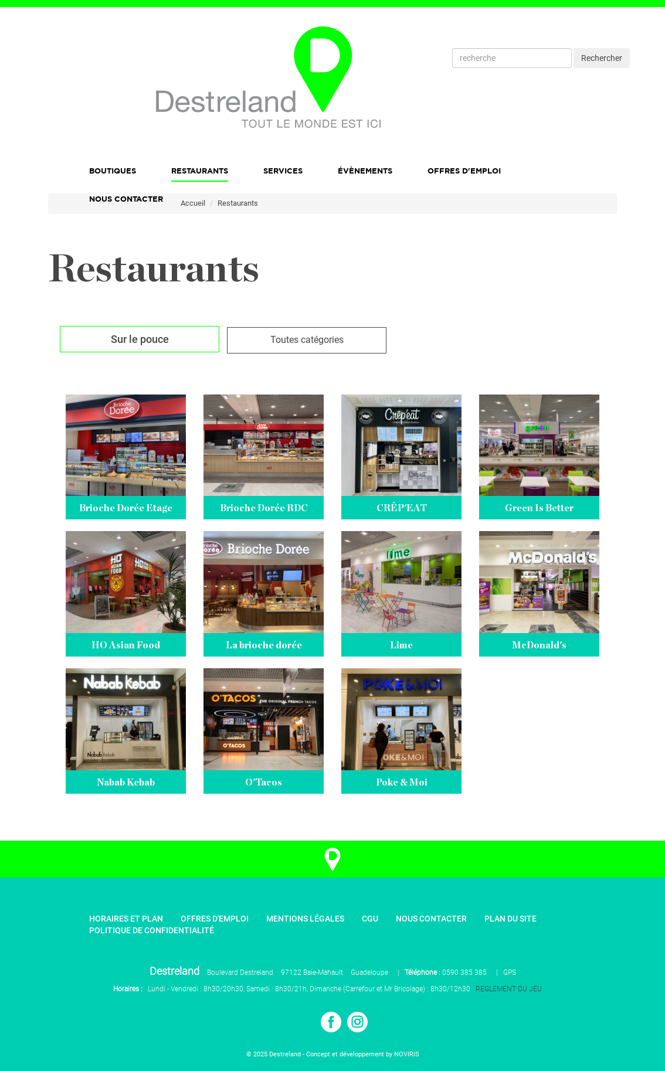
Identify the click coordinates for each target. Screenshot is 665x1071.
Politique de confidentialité (151, 930)
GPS (509, 972)
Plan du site (510, 918)
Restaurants (199, 170)
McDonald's (539, 645)
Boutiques (112, 170)
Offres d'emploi (464, 170)
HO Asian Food (125, 645)
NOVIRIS (406, 1054)
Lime (401, 645)
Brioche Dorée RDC (264, 508)
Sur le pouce (140, 339)
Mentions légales (305, 918)
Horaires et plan (126, 918)
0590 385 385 (464, 972)
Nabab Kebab (126, 782)
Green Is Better (539, 508)
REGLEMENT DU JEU (509, 989)
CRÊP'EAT (401, 508)
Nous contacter (431, 918)
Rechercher (601, 58)
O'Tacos (263, 782)
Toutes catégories (307, 339)
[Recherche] (512, 58)
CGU (370, 918)
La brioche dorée (264, 645)
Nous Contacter (126, 199)
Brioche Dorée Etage (125, 508)
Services (283, 170)
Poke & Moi (402, 782)
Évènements (365, 170)
